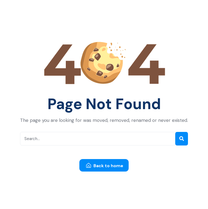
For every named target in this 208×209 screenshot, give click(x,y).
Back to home (104, 166)
